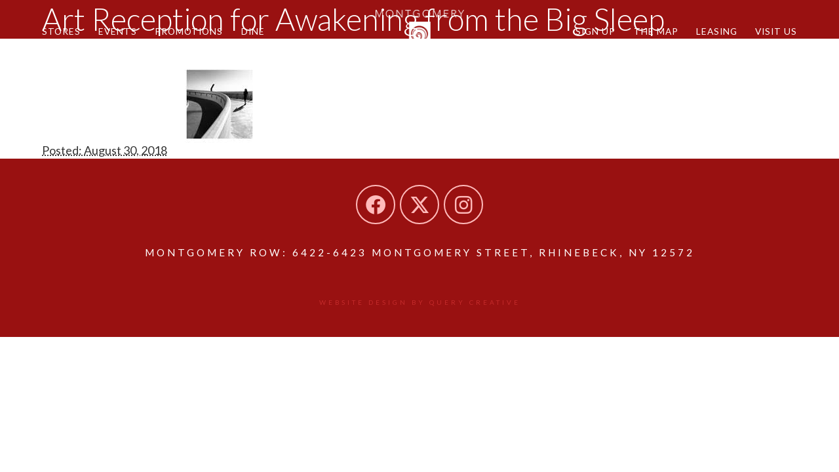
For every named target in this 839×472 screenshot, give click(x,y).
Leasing (716, 31)
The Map (656, 31)
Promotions (189, 31)
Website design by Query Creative (419, 302)
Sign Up (595, 31)
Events (117, 31)
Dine (253, 31)
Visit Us (776, 31)
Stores (61, 31)
